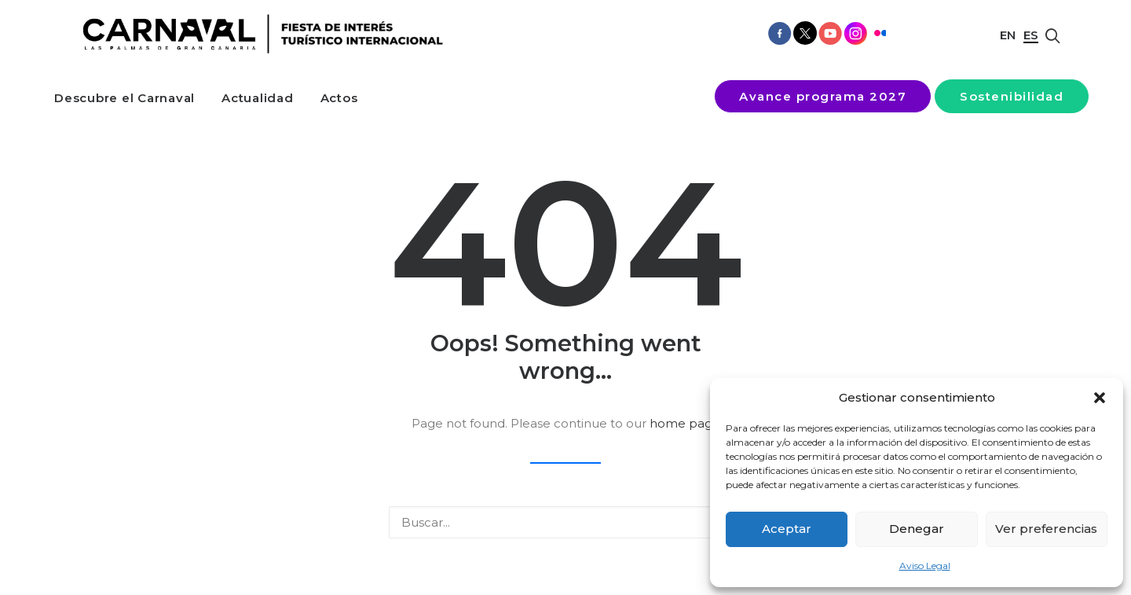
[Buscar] (565, 522)
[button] (1099, 398)
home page (685, 423)
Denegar (916, 528)
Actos (339, 98)
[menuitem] (124, 98)
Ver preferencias (1046, 528)
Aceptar (786, 528)
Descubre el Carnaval (124, 98)
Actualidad (257, 98)
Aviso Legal (924, 565)
